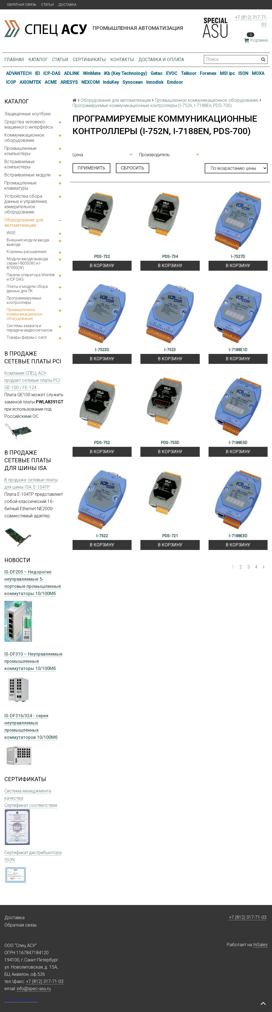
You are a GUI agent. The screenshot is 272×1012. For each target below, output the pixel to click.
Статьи (47, 4)
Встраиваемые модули (27, 175)
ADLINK (71, 73)
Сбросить (132, 168)
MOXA (258, 73)
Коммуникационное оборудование (24, 137)
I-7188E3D (238, 536)
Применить (91, 168)
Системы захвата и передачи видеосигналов (29, 328)
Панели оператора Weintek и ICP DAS (31, 277)
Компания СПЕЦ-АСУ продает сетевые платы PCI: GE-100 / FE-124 (32, 380)
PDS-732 (102, 256)
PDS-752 (102, 442)
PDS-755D (170, 442)
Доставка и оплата (161, 59)
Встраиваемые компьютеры (19, 164)
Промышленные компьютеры (20, 151)
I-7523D (102, 350)
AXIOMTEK (30, 82)
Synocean (132, 82)
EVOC (171, 73)
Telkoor (188, 73)
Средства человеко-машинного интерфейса (28, 124)
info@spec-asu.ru (34, 988)
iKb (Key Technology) (125, 73)
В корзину (102, 265)
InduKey (111, 82)
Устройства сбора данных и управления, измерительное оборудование (25, 204)
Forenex (208, 73)
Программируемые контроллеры (24, 300)
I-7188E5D (238, 442)
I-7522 (102, 536)
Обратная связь (21, 4)
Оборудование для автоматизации (23, 222)
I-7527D (238, 256)
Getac (156, 73)
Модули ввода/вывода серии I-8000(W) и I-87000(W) (27, 263)
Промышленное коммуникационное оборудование (24, 314)
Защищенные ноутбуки (27, 113)
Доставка (67, 4)
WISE (11, 233)
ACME (51, 82)
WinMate (91, 73)
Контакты (122, 59)
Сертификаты (89, 59)
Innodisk (154, 82)
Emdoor (175, 82)
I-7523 (170, 350)
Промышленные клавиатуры (20, 185)
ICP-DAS (51, 73)
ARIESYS (69, 82)
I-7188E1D (238, 350)
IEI (37, 73)
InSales (260, 944)
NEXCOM (90, 82)
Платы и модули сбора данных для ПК (27, 288)
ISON (243, 73)
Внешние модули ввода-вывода (28, 242)
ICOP (11, 82)
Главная (14, 59)
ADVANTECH (18, 73)
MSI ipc (227, 73)
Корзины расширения (26, 251)
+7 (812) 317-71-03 (247, 917)
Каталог (38, 59)
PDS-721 (170, 536)
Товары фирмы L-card (26, 337)
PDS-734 (170, 256)
